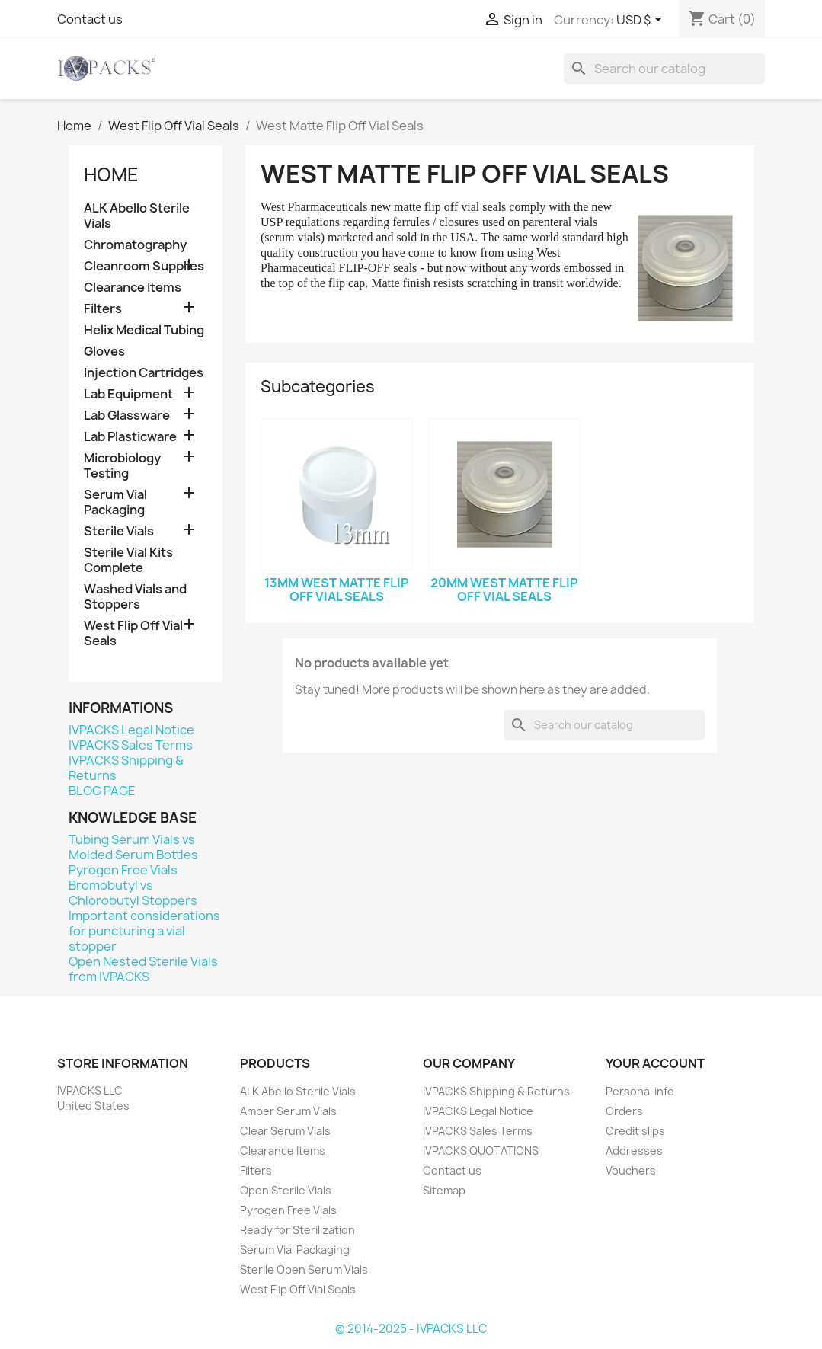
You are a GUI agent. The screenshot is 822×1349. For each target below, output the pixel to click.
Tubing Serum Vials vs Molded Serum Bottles (133, 847)
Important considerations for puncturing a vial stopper (144, 930)
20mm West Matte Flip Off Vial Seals (504, 589)
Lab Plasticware (130, 437)
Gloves (104, 352)
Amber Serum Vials (288, 1111)
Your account (655, 1063)
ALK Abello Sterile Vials (137, 216)
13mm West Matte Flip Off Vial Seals (336, 589)
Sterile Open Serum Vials (304, 1269)
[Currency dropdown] (641, 20)
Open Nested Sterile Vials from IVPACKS (143, 969)
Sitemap (444, 1190)
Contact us (90, 19)
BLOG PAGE (102, 790)
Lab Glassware (127, 416)
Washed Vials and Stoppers (135, 596)
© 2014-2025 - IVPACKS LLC (411, 1329)
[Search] (664, 68)
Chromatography (135, 245)
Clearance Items (132, 288)
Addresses (634, 1150)
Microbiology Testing (122, 465)
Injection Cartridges (143, 373)
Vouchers (631, 1170)
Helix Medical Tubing (144, 330)
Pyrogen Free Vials (123, 870)
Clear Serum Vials (285, 1131)
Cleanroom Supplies (144, 266)
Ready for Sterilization (297, 1230)
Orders (624, 1111)
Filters (103, 309)
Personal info (640, 1091)
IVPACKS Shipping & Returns (126, 768)
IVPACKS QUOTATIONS (481, 1150)
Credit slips (635, 1131)
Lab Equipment (128, 394)
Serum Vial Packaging (115, 502)
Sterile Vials (119, 531)
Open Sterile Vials (285, 1190)
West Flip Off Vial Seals (133, 633)
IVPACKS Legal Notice (131, 729)
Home (111, 174)
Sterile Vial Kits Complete (128, 560)
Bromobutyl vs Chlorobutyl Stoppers (133, 893)
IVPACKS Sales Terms (131, 745)
